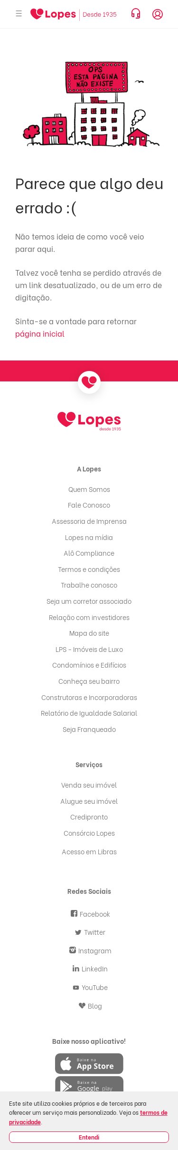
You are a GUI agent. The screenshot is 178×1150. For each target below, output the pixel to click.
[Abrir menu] (19, 14)
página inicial (40, 333)
